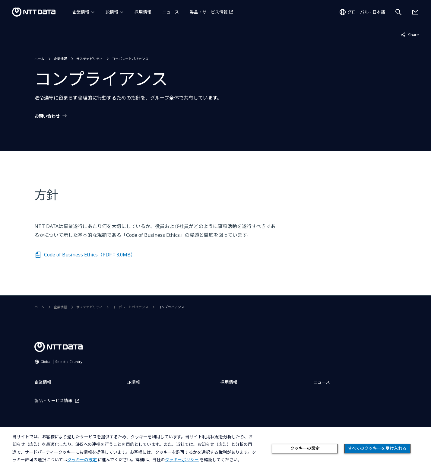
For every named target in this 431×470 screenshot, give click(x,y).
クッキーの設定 (305, 448)
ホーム (39, 58)
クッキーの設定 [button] (82, 459)
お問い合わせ (47, 116)
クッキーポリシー (182, 459)
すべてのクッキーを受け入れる (377, 448)
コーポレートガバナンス (130, 58)
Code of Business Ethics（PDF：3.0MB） (89, 254)
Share (410, 34)
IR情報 (112, 12)
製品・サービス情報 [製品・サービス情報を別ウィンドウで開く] (209, 12)
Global (61, 361)
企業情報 (80, 12)
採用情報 (143, 12)
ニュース (170, 12)
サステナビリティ (89, 58)
